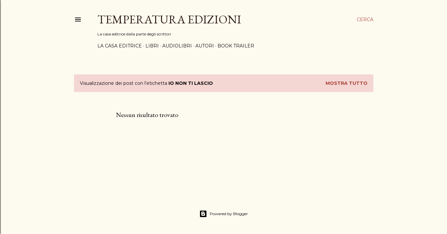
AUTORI (204, 46)
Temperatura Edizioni (169, 19)
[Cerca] (365, 19)
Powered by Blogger (223, 214)
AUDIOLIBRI (177, 46)
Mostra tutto (346, 83)
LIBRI (152, 46)
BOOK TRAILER (235, 46)
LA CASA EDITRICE (119, 46)
